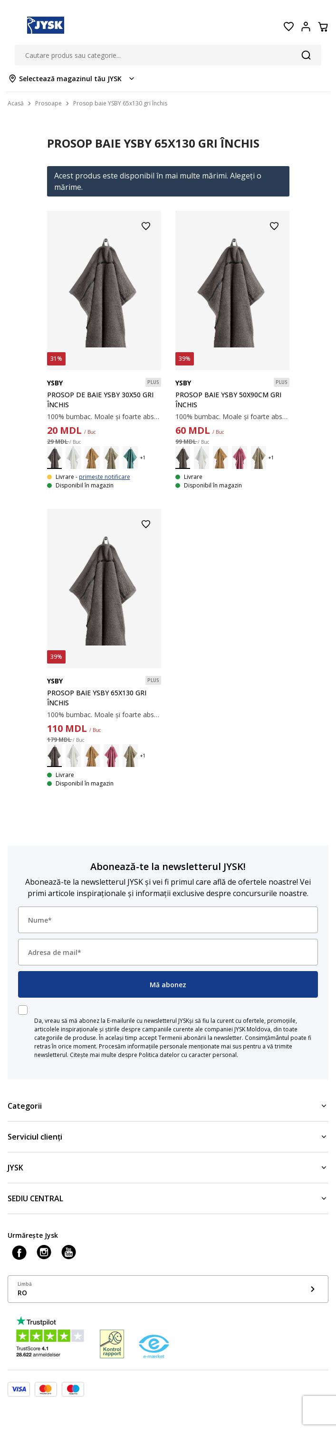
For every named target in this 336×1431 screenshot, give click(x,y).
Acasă (16, 103)
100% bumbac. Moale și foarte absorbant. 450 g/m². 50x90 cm (232, 416)
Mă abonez (168, 984)
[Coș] (322, 26)
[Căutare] (306, 55)
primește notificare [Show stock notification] (104, 477)
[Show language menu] (168, 1289)
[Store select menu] (72, 78)
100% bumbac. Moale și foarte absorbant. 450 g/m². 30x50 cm (104, 416)
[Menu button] (13, 26)
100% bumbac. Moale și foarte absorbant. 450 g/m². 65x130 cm (104, 714)
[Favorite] (288, 26)
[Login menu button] (305, 26)
